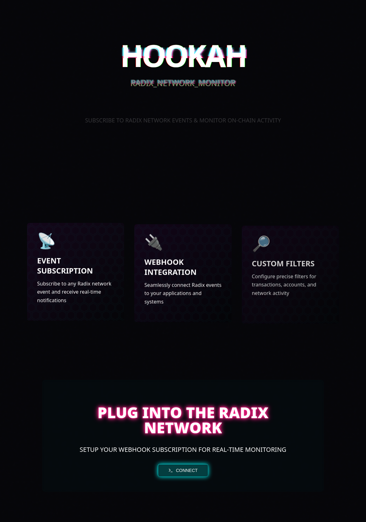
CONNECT (182, 470)
